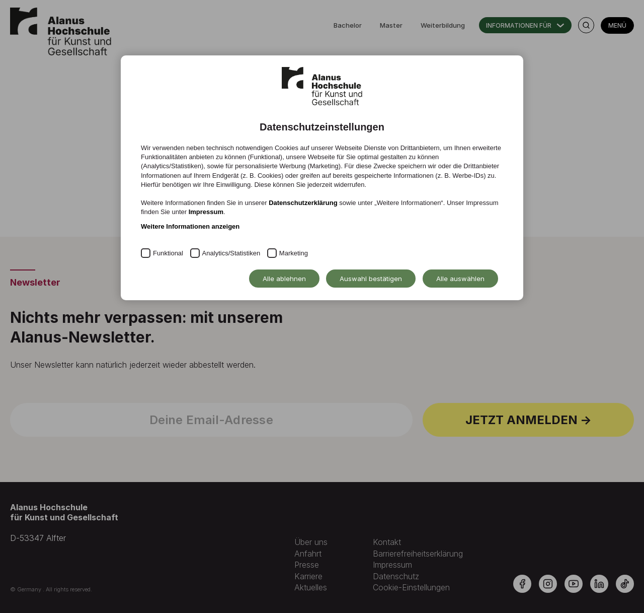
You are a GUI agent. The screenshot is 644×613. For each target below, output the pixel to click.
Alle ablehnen (284, 279)
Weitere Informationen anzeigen (190, 226)
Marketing (293, 253)
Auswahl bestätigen (371, 279)
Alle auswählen (460, 279)
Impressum (206, 212)
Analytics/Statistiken (231, 253)
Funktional (168, 253)
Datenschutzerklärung (303, 203)
